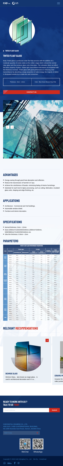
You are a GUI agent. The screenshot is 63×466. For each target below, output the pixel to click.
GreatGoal (42, 459)
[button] (7, 127)
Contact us (31, 92)
